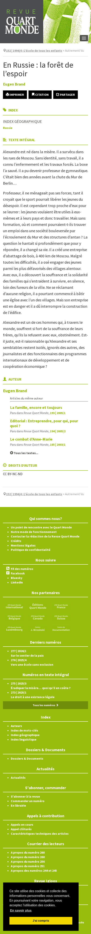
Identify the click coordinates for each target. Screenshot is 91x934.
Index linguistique (23, 739)
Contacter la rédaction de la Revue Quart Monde (45, 536)
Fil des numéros (22, 569)
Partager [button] (65, 95)
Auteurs (16, 726)
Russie (7, 128)
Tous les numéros (46, 705)
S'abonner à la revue (25, 796)
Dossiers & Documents (27, 758)
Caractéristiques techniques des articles (40, 834)
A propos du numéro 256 (28, 861)
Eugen (14, 84)
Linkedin (17, 582)
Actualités (18, 777)
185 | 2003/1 (57, 444)
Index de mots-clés (24, 730)
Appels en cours (22, 824)
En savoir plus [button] (20, 910)
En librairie (18, 805)
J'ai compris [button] (41, 920)
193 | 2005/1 (57, 413)
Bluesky (16, 578)
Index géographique (25, 735)
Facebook (18, 573)
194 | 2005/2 (57, 431)
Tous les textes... (24, 453)
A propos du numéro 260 (28, 852)
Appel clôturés (21, 829)
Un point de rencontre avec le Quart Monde (41, 527)
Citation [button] (40, 95)
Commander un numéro (27, 801)
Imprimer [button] (15, 95)
